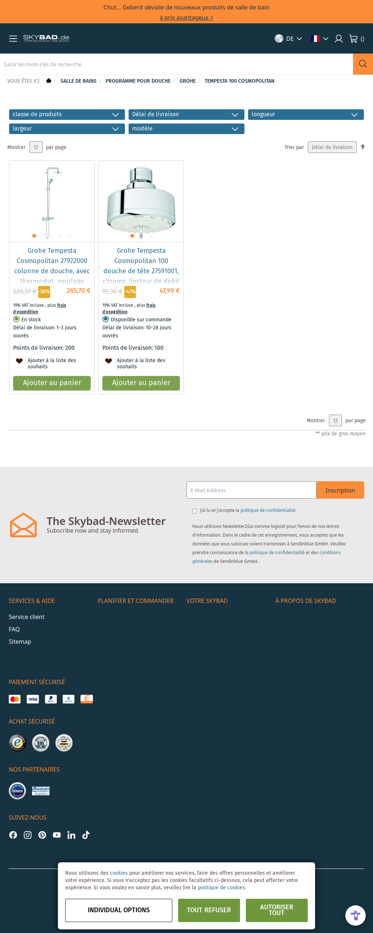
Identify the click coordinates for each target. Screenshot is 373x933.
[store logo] (46, 38)
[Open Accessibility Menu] (355, 915)
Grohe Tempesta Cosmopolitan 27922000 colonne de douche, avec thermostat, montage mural (52, 271)
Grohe (188, 81)
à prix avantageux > (186, 17)
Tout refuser (209, 910)
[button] (13, 38)
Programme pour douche (139, 81)
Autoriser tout (276, 910)
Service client (26, 617)
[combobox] (176, 64)
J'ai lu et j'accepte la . (248, 510)
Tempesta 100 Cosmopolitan (239, 81)
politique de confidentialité (267, 510)
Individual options (119, 910)
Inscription (340, 490)
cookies (119, 873)
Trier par (294, 148)
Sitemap (20, 642)
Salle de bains (79, 81)
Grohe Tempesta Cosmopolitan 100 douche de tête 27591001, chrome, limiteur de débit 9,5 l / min (141, 271)
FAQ (14, 629)
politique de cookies (221, 888)
